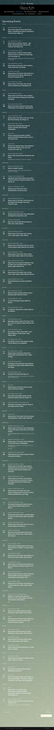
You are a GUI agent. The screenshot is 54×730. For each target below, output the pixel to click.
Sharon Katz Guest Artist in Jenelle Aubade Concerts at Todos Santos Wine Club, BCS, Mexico (21, 516)
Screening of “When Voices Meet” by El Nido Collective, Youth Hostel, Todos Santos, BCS (20, 333)
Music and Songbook (9, 11)
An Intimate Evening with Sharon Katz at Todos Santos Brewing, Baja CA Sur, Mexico (20, 506)
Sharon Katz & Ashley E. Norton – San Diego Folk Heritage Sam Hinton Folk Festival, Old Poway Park (19, 44)
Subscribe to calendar (46, 715)
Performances (19, 11)
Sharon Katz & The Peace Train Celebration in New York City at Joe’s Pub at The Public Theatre (21, 429)
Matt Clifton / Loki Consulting (16, 728)
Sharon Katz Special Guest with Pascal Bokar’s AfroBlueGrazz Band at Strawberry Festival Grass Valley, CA (21, 31)
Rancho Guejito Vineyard (15, 168)
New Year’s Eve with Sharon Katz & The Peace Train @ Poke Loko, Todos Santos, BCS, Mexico (20, 534)
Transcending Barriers (18, 13)
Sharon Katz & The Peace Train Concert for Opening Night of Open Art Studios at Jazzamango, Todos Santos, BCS (21, 575)
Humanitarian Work (44, 11)
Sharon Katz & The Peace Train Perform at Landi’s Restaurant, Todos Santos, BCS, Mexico (20, 585)
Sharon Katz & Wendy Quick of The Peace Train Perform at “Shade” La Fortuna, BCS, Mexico (21, 547)
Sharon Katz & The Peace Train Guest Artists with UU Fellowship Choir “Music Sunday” (20, 354)
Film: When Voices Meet (30, 11)
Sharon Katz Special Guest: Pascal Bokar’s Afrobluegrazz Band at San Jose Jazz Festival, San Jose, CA (21, 147)
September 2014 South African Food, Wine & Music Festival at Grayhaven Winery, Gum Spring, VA (21, 179)
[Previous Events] (6, 712)
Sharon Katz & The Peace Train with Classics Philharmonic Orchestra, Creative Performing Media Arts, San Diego (21, 492)
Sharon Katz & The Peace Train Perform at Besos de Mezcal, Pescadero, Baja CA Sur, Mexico (20, 565)
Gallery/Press (31, 13)
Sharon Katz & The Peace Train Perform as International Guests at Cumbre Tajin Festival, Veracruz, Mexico (21, 620)
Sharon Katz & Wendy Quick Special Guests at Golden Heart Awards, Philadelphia (19, 127)
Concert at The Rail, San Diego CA (18, 374)
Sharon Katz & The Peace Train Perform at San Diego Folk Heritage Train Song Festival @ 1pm (20, 202)
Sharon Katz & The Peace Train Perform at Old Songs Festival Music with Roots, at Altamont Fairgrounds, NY (20, 75)
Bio (26, 13)
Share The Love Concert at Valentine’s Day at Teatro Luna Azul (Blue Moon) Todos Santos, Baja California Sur (21, 264)
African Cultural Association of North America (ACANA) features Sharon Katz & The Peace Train (20, 137)
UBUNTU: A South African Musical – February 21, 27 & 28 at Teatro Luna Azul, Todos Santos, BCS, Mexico (20, 597)
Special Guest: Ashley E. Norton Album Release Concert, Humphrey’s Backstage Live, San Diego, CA (20, 54)
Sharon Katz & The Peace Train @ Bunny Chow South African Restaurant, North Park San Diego (21, 97)
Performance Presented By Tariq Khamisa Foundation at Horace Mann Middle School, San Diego (21, 365)
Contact (39, 13)
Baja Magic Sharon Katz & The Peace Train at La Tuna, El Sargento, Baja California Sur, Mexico (21, 322)
